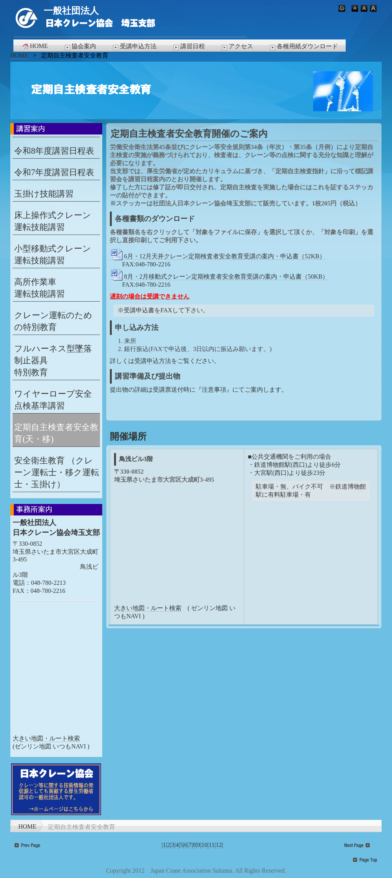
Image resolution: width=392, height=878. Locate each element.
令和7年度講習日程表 (54, 172)
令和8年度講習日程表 (54, 151)
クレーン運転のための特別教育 (53, 321)
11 (211, 845)
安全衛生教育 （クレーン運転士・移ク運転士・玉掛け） (56, 472)
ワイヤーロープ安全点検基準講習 (53, 399)
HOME (34, 46)
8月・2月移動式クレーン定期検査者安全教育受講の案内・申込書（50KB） (219, 276)
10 (204, 845)
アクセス (236, 47)
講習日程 (188, 47)
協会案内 (79, 47)
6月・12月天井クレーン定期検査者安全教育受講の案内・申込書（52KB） (217, 256)
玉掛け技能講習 (44, 194)
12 (219, 845)
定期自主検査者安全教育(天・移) (56, 433)
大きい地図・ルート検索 (147, 608)
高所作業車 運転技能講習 (39, 288)
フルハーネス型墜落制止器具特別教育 (53, 360)
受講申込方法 (134, 47)
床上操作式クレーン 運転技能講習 (52, 221)
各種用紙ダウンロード (303, 47)
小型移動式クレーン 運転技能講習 (52, 254)
